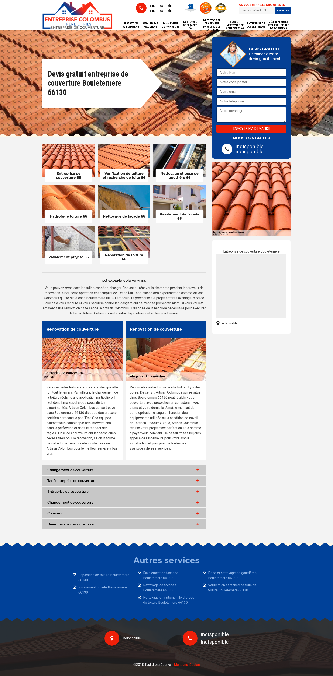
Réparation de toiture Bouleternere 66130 (103, 577)
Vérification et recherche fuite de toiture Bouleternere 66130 (232, 587)
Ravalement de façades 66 (170, 25)
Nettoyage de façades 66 (190, 25)
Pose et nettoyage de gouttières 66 (235, 25)
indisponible (161, 5)
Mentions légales (187, 665)
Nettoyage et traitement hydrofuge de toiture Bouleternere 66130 (168, 600)
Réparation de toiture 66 (130, 25)
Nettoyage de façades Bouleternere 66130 (159, 587)
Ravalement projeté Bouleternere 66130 (102, 589)
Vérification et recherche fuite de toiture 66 (278, 25)
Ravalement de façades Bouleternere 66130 (160, 575)
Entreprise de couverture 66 (256, 25)
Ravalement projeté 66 (150, 25)
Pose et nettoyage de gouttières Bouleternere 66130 (232, 575)
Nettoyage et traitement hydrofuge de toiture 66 (211, 25)
